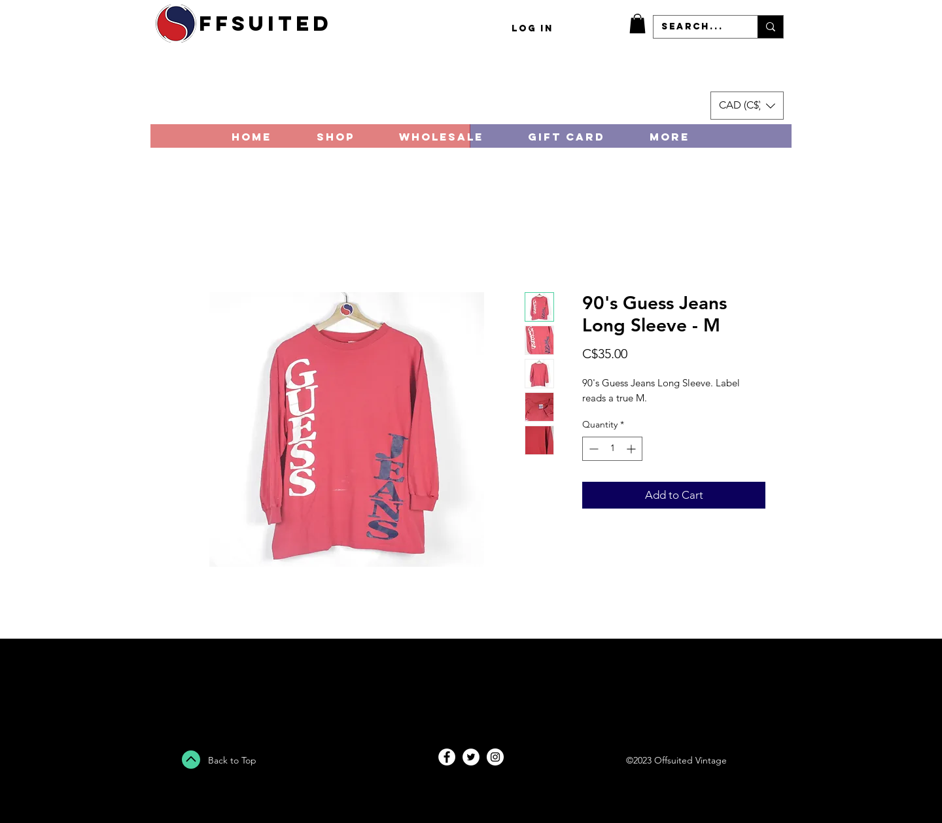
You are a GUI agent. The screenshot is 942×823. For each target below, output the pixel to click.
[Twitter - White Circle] (471, 756)
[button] (637, 23)
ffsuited (265, 23)
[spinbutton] (612, 448)
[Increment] (632, 448)
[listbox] (747, 106)
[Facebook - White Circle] (446, 756)
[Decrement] (592, 448)
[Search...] (695, 27)
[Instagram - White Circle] (495, 756)
